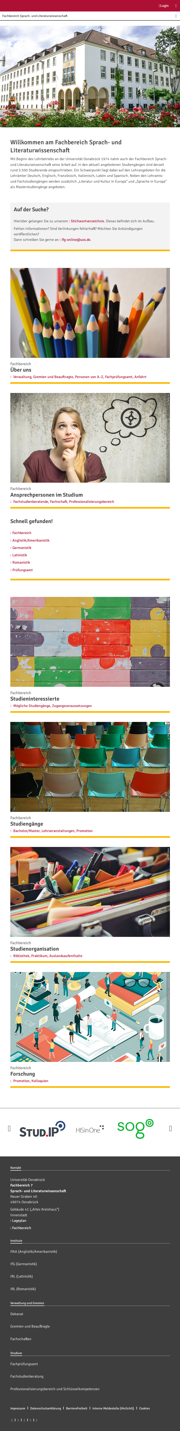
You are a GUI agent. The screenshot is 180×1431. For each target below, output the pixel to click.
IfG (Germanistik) (23, 1264)
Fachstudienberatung (26, 1376)
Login (164, 5)
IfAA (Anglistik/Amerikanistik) (33, 1251)
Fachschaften (20, 1339)
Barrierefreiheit (76, 1408)
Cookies (144, 1408)
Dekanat (16, 1314)
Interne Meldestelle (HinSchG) (113, 1408)
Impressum (17, 1408)
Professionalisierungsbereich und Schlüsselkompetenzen (55, 1389)
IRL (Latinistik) (21, 1276)
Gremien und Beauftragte (30, 1326)
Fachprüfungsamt (24, 1364)
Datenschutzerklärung (45, 1408)
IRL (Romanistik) (23, 1289)
